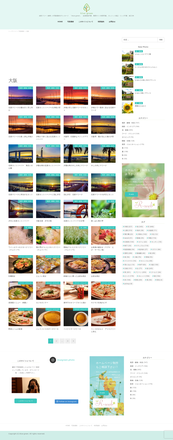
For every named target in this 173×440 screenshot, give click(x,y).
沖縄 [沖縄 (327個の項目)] (128, 227)
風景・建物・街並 (128, 123)
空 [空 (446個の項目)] (151, 227)
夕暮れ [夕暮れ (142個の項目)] (142, 234)
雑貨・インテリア (128, 126)
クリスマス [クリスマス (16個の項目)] (130, 261)
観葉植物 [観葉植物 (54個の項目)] (129, 249)
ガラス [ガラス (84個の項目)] (156, 249)
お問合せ (104, 425)
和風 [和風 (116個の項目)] (152, 238)
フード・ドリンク (128, 133)
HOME (68, 425)
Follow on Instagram (67, 401)
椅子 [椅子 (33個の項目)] (127, 246)
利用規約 (97, 425)
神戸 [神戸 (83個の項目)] (142, 265)
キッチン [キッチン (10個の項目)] (156, 242)
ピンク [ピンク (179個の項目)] (129, 276)
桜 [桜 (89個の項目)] (152, 253)
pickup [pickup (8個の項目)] (128, 284)
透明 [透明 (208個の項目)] (128, 253)
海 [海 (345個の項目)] (140, 227)
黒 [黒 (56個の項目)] (149, 280)
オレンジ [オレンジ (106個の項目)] (144, 276)
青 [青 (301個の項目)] (127, 272)
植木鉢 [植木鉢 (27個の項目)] (143, 249)
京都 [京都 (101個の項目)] (128, 268)
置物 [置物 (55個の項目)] (149, 257)
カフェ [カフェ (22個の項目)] (143, 242)
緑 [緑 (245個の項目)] (150, 268)
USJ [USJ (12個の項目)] (155, 234)
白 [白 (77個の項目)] (139, 268)
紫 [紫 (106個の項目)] (157, 276)
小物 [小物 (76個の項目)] (137, 257)
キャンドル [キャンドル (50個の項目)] (146, 261)
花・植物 (125, 130)
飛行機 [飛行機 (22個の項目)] (128, 234)
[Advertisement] (62, 55)
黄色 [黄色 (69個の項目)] (138, 280)
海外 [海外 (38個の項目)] (140, 230)
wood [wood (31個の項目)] (128, 238)
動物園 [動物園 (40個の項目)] (141, 253)
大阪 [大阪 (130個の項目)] (154, 265)
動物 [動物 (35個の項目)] (140, 238)
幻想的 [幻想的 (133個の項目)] (129, 242)
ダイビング (126, 137)
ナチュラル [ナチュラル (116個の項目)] (142, 246)
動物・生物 (126, 141)
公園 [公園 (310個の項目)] (128, 230)
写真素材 (74, 425)
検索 (160, 40)
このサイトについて (25, 401)
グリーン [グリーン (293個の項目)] (140, 272)
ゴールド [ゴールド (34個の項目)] (156, 272)
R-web (131, 194)
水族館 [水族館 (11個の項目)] (152, 230)
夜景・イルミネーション (131, 144)
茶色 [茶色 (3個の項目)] (159, 280)
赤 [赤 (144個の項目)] (127, 280)
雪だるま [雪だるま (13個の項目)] (129, 265)
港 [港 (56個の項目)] (127, 257)
